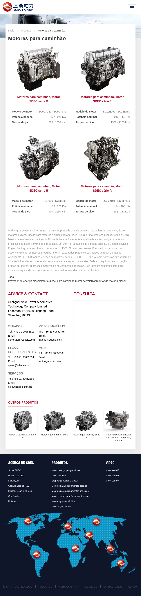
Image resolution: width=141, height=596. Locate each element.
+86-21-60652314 (24, 357)
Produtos (26, 30)
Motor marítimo (59, 475)
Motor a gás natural (61, 506)
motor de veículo (85, 280)
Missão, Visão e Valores (20, 491)
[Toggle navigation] (132, 7)
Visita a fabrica (68, 586)
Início (11, 30)
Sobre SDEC (14, 470)
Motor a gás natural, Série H (86, 436)
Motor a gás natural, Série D (54, 436)
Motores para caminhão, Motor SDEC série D (38, 99)
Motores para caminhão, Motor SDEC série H (38, 188)
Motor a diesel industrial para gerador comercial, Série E (118, 437)
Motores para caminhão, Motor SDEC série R (102, 188)
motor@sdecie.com (50, 361)
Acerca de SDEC (21, 463)
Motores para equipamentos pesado (69, 486)
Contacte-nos (112, 586)
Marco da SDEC (16, 475)
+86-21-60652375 (54, 331)
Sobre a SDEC (23, 586)
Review (132, 586)
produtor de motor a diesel (110, 280)
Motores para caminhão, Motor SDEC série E (102, 99)
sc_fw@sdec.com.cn (20, 386)
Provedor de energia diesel (24, 280)
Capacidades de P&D (18, 486)
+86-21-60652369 (24, 378)
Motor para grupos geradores (66, 470)
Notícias (12, 501)
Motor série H (112, 475)
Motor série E (112, 470)
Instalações (13, 480)
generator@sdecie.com (21, 339)
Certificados (14, 496)
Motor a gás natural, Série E (23, 436)
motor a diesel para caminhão (57, 280)
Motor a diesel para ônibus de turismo (70, 496)
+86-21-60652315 (24, 331)
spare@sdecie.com (19, 365)
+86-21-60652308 (54, 353)
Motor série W (113, 480)
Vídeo (110, 463)
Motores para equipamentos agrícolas (70, 491)
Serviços (91, 586)
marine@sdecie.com (50, 339)
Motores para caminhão (63, 501)
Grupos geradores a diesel (64, 480)
